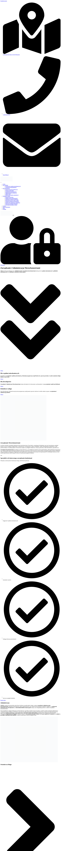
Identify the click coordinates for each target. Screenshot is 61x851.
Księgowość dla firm (9, 197)
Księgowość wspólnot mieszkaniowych (13, 186)
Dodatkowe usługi (6, 196)
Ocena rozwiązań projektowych (11, 189)
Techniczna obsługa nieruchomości (12, 201)
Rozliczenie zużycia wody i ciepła (12, 200)
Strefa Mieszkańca (6, 207)
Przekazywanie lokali (9, 190)
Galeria (4, 205)
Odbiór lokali (8, 193)
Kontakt (4, 209)
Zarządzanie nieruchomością (10, 187)
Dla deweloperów (6, 188)
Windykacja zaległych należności (11, 199)
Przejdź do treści (3, 1)
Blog (4, 208)
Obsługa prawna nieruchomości (11, 198)
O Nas (4, 184)
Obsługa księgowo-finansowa (11, 192)
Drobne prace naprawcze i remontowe (12, 202)
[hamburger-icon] (0, 182)
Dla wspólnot (5, 185)
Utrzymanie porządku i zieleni (11, 204)
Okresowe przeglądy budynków (11, 203)
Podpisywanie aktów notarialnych (11, 195)
